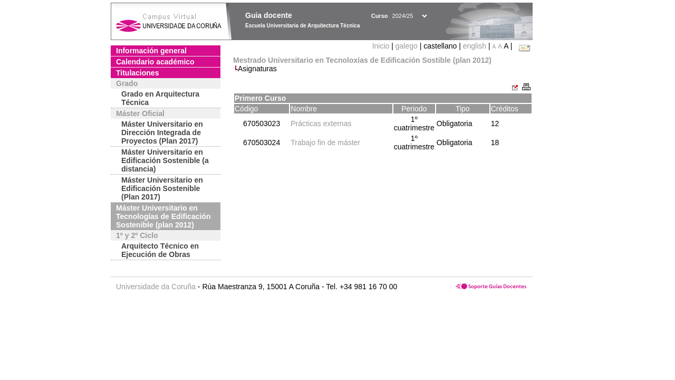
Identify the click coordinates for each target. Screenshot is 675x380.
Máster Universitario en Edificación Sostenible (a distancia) (165, 160)
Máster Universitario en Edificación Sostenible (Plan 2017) (162, 188)
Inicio (382, 46)
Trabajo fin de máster (325, 142)
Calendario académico (155, 62)
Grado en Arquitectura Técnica (160, 98)
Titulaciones (137, 73)
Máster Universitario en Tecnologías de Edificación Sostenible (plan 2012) (163, 216)
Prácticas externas (321, 123)
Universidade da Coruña (156, 286)
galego (407, 46)
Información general (151, 50)
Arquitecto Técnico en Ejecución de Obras (160, 250)
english (474, 46)
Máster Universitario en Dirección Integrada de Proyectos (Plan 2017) (162, 132)
